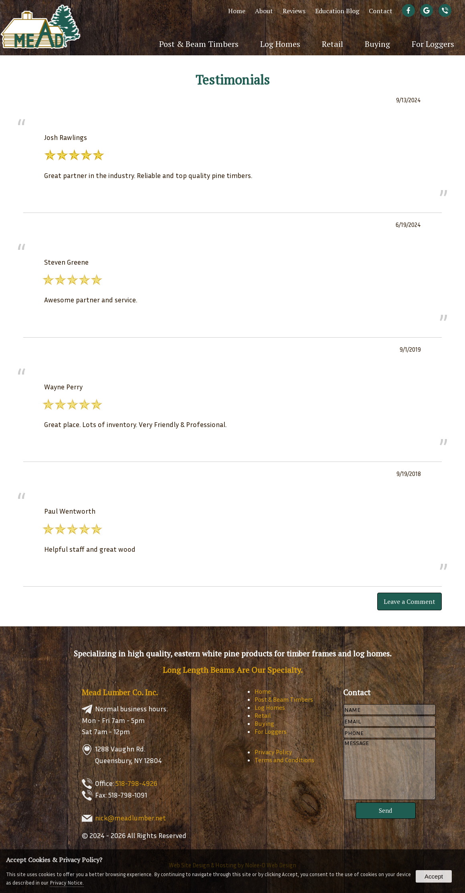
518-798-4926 (136, 783)
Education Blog (337, 10)
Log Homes (280, 43)
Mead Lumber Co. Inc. (120, 692)
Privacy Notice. (67, 882)
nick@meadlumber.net (130, 818)
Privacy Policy (273, 752)
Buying (377, 43)
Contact (380, 10)
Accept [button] (434, 876)
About (264, 10)
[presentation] (410, 10)
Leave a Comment (409, 601)
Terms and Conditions (284, 760)
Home (236, 10)
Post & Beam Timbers (199, 43)
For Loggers (433, 43)
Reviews (294, 10)
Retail (332, 43)
